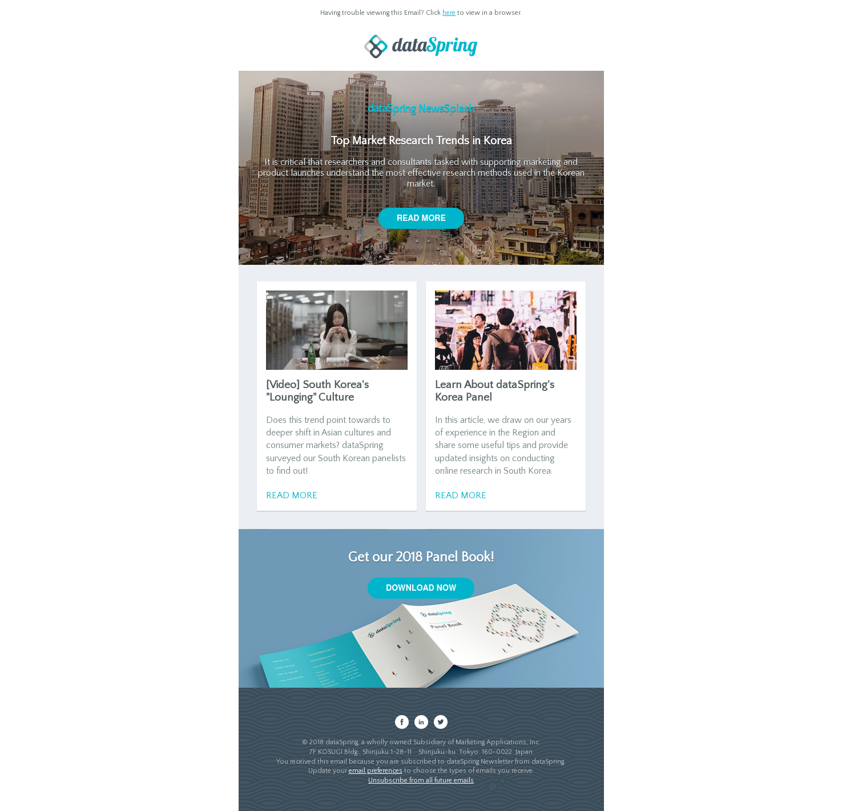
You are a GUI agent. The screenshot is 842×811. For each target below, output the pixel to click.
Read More (291, 495)
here (449, 13)
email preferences (375, 770)
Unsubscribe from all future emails (421, 780)
